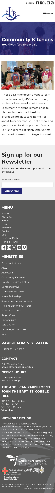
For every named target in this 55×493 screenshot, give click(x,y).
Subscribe (12, 191)
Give (4, 234)
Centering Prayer (10, 286)
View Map (7, 410)
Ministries (7, 227)
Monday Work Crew (12, 291)
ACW (4, 268)
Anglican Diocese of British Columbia (28, 461)
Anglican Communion (35, 470)
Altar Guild (7, 272)
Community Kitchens (13, 277)
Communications (11, 263)
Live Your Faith (10, 238)
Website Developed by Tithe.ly (39, 489)
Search (30, 3)
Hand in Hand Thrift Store (15, 282)
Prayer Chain (8, 315)
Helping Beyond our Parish (16, 305)
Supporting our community (16, 301)
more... (5, 334)
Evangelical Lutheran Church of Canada (11, 476)
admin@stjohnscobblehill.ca (17, 367)
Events (5, 220)
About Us (7, 217)
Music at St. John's (11, 310)
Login (25, 486)
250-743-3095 (9, 364)
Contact (6, 231)
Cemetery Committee (13, 329)
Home (5, 213)
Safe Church (8, 324)
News (5, 224)
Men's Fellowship (11, 296)
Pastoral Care (8, 320)
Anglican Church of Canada (12, 470)
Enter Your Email (10, 179)
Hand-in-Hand (10, 241)
